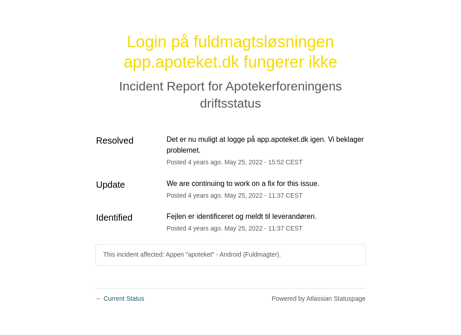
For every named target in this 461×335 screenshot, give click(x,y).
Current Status (119, 298)
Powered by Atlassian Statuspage (318, 298)
